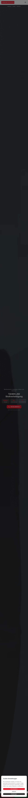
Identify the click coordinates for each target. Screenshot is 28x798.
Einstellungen (14, 794)
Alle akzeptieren (14, 788)
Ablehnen (14, 791)
